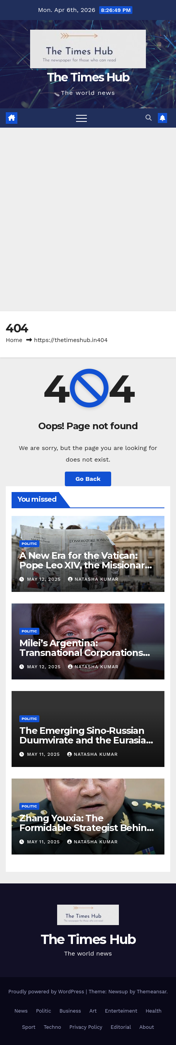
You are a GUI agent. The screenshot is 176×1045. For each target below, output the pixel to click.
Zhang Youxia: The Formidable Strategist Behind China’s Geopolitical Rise (85, 827)
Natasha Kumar (93, 579)
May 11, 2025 (44, 754)
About (146, 1027)
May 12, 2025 (45, 579)
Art (92, 1011)
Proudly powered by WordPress (47, 991)
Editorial (120, 1027)
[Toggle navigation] (81, 118)
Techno (52, 1027)
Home (14, 340)
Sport (29, 1027)
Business (70, 1011)
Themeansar (151, 991)
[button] (149, 117)
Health (154, 1011)
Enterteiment (121, 1011)
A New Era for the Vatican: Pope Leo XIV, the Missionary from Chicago (84, 565)
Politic (29, 543)
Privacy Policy (85, 1027)
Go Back (88, 478)
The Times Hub (88, 77)
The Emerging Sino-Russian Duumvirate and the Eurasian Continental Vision (85, 740)
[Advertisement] (88, 219)
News (20, 1011)
